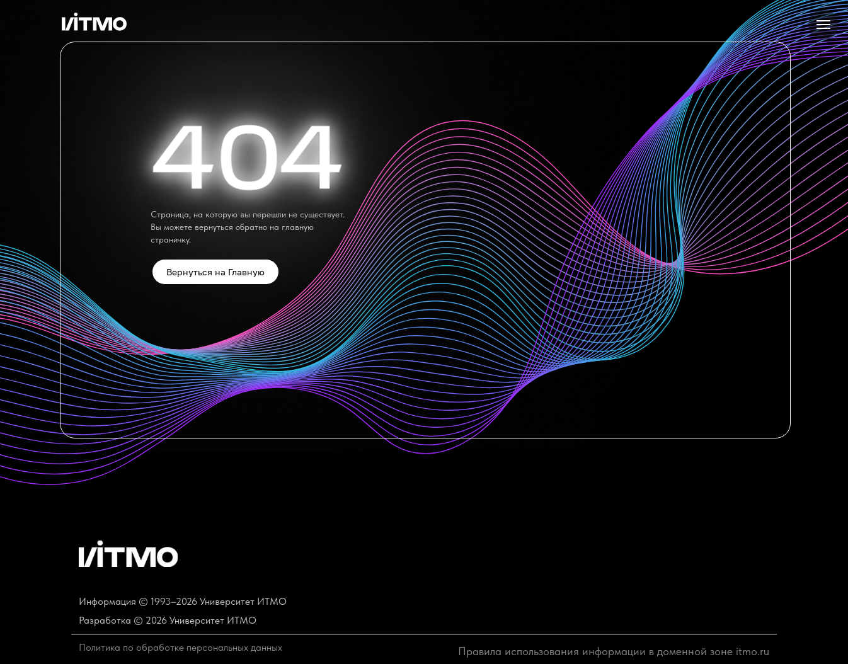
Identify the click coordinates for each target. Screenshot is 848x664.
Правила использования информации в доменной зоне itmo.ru (613, 651)
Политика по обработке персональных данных (180, 647)
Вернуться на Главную (215, 271)
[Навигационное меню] (823, 24)
